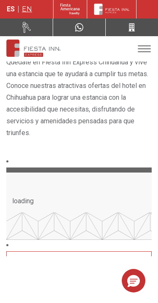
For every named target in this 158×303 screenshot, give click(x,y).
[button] (133, 280)
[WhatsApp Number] (79, 27)
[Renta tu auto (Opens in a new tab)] (26, 27)
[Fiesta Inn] (111, 9)
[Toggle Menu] (144, 49)
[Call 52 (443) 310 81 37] (132, 27)
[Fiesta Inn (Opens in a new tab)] (70, 9)
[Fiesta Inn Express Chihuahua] (33, 48)
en (27, 9)
